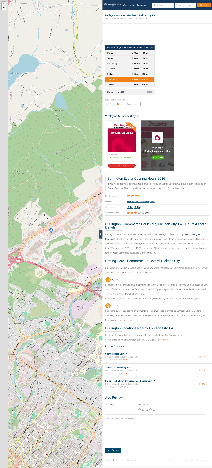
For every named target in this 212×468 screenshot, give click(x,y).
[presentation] (125, 442)
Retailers (119, 460)
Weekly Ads (128, 5)
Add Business (174, 460)
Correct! (113, 104)
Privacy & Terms (202, 460)
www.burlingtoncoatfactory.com (141, 202)
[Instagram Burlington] (135, 207)
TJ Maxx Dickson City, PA (117, 367)
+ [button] (4, 4)
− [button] (4, 8)
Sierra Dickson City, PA (116, 354)
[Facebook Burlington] (128, 207)
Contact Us (188, 460)
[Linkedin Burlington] (138, 207)
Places (109, 460)
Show (150, 92)
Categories (141, 5)
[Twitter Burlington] (131, 207)
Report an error (131, 104)
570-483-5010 (133, 196)
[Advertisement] (157, 36)
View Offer (121, 166)
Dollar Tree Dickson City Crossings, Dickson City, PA (130, 381)
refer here (165, 339)
